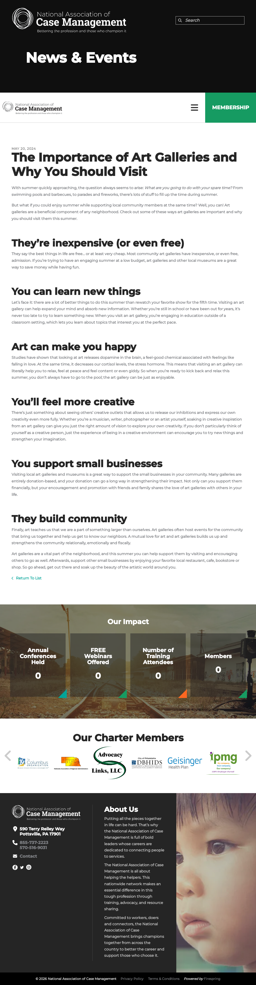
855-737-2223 (34, 842)
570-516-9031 (33, 847)
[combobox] (210, 20)
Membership (230, 107)
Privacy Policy (132, 979)
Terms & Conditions (164, 979)
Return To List (28, 578)
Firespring (212, 979)
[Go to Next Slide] (248, 756)
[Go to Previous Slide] (8, 756)
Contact (28, 856)
